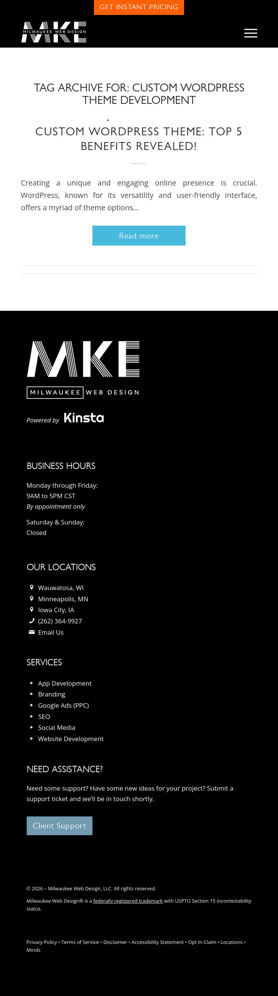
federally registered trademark (128, 900)
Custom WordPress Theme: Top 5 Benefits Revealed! (139, 138)
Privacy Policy (42, 942)
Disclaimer (115, 942)
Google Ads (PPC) (63, 705)
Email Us (50, 632)
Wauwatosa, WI (60, 587)
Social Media (56, 727)
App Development (65, 683)
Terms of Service (80, 942)
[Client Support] (59, 825)
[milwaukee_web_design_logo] (115, 32)
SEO (44, 716)
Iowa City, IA (56, 609)
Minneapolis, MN (63, 599)
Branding (51, 694)
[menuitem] (247, 32)
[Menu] (247, 32)
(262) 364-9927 (60, 621)
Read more (139, 236)
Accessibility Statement (157, 942)
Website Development (71, 738)
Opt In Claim (202, 942)
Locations (231, 942)
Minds (34, 950)
